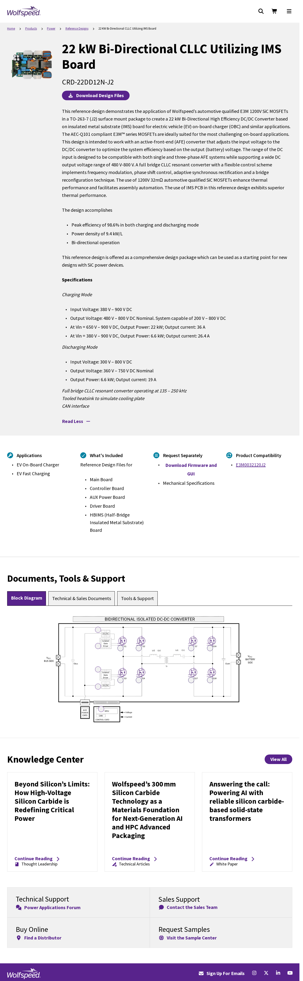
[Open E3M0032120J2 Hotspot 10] (120, 680)
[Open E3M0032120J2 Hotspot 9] (210, 648)
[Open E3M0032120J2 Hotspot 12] (191, 680)
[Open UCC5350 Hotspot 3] (98, 646)
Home (11, 28)
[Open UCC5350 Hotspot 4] (98, 669)
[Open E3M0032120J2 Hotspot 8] (191, 648)
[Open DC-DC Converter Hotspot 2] (98, 687)
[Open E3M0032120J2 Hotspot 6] (120, 648)
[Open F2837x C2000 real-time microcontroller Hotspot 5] (101, 709)
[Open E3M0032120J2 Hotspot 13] (210, 680)
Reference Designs (77, 28)
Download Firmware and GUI (191, 469)
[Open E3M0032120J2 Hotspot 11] (139, 680)
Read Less (76, 421)
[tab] (26, 598)
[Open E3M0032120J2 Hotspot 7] (139, 648)
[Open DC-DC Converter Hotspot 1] (98, 630)
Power (51, 28)
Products (31, 28)
